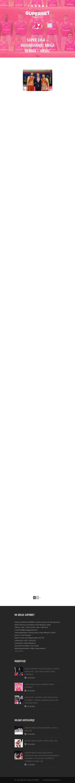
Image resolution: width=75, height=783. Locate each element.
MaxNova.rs (56, 780)
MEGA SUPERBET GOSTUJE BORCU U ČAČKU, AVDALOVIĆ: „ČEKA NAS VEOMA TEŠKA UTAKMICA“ (42, 671)
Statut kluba (19, 651)
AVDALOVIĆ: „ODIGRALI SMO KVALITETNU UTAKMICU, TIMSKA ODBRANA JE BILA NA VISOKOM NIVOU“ (41, 700)
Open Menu (49, 25)
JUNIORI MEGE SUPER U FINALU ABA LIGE (41, 741)
